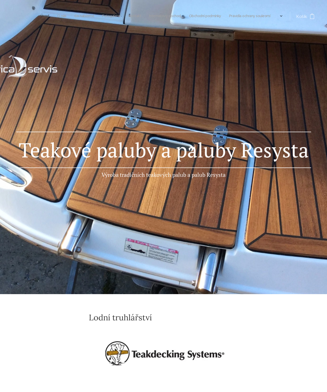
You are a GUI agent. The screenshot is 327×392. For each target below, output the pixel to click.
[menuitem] (209, 16)
